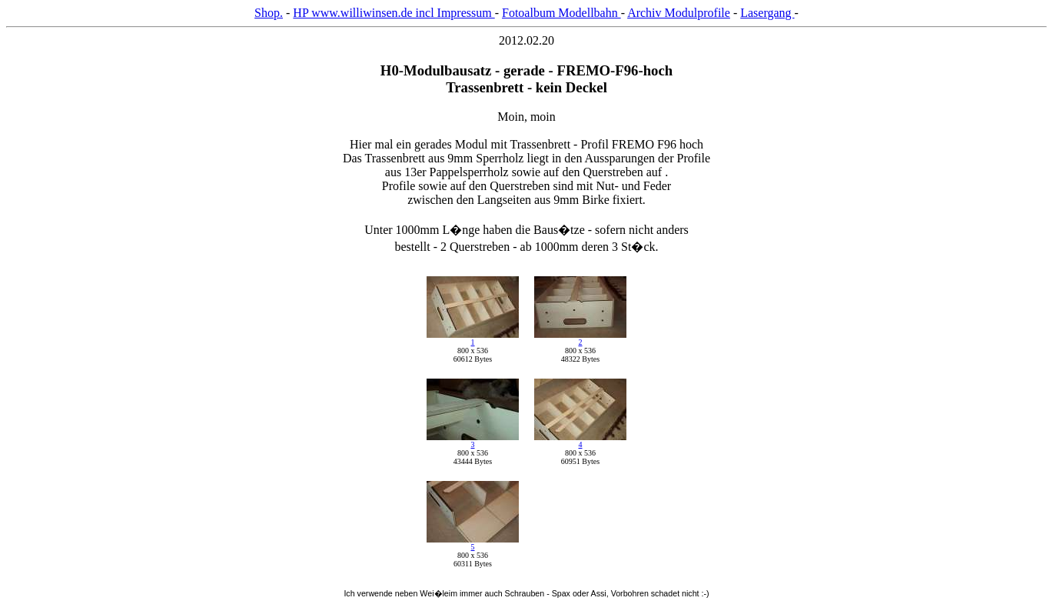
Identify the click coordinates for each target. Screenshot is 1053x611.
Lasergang (767, 12)
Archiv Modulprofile (678, 12)
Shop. (268, 12)
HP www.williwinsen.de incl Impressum (393, 12)
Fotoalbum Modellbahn (561, 12)
